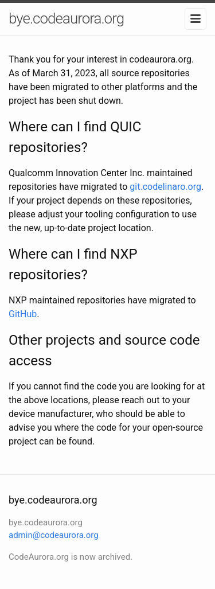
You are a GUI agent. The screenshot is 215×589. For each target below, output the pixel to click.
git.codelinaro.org (165, 186)
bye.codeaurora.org (66, 18)
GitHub (23, 314)
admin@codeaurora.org (54, 535)
